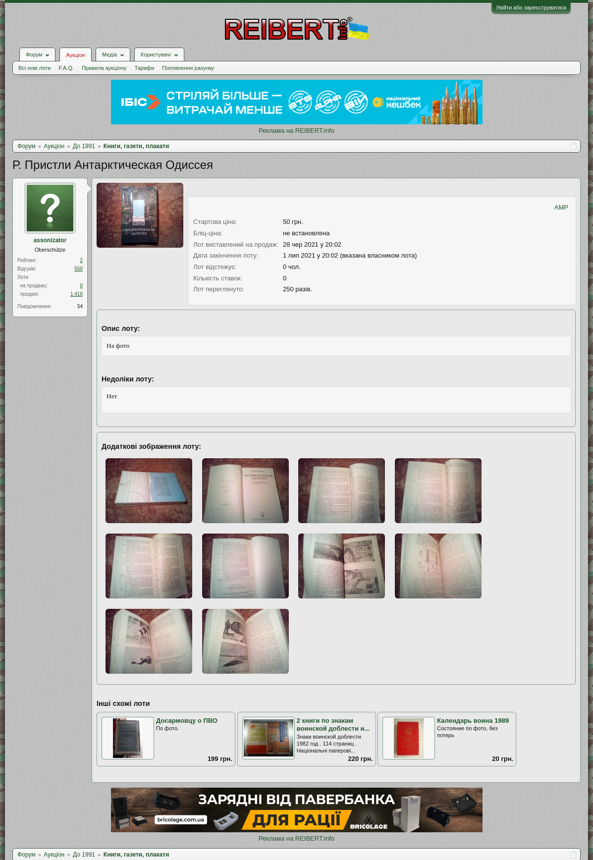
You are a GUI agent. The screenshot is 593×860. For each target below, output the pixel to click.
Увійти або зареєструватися (531, 7)
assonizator (50, 240)
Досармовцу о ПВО (186, 720)
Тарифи (145, 68)
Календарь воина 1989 (473, 720)
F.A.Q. (66, 68)
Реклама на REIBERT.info (296, 130)
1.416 (76, 294)
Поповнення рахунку (188, 68)
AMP (561, 207)
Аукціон (75, 55)
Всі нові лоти (34, 68)
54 (80, 306)
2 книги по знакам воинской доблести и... (333, 725)
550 (78, 268)
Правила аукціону (104, 68)
